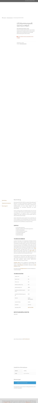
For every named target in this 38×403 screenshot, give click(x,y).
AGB (12, 382)
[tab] (7, 163)
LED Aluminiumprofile (10, 12)
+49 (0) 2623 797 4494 (31, 0)
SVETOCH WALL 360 (26, 301)
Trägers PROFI (31, 213)
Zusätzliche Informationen (6, 165)
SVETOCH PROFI (30, 270)
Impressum (20, 382)
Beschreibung (4, 163)
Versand (15, 382)
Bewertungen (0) (4, 168)
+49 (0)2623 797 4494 (6, 364)
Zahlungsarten (25, 382)
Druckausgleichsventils (23, 231)
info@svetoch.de (28, 364)
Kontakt (29, 382)
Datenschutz (9, 382)
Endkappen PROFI (17, 225)
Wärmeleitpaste (20, 227)
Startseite (4, 12)
